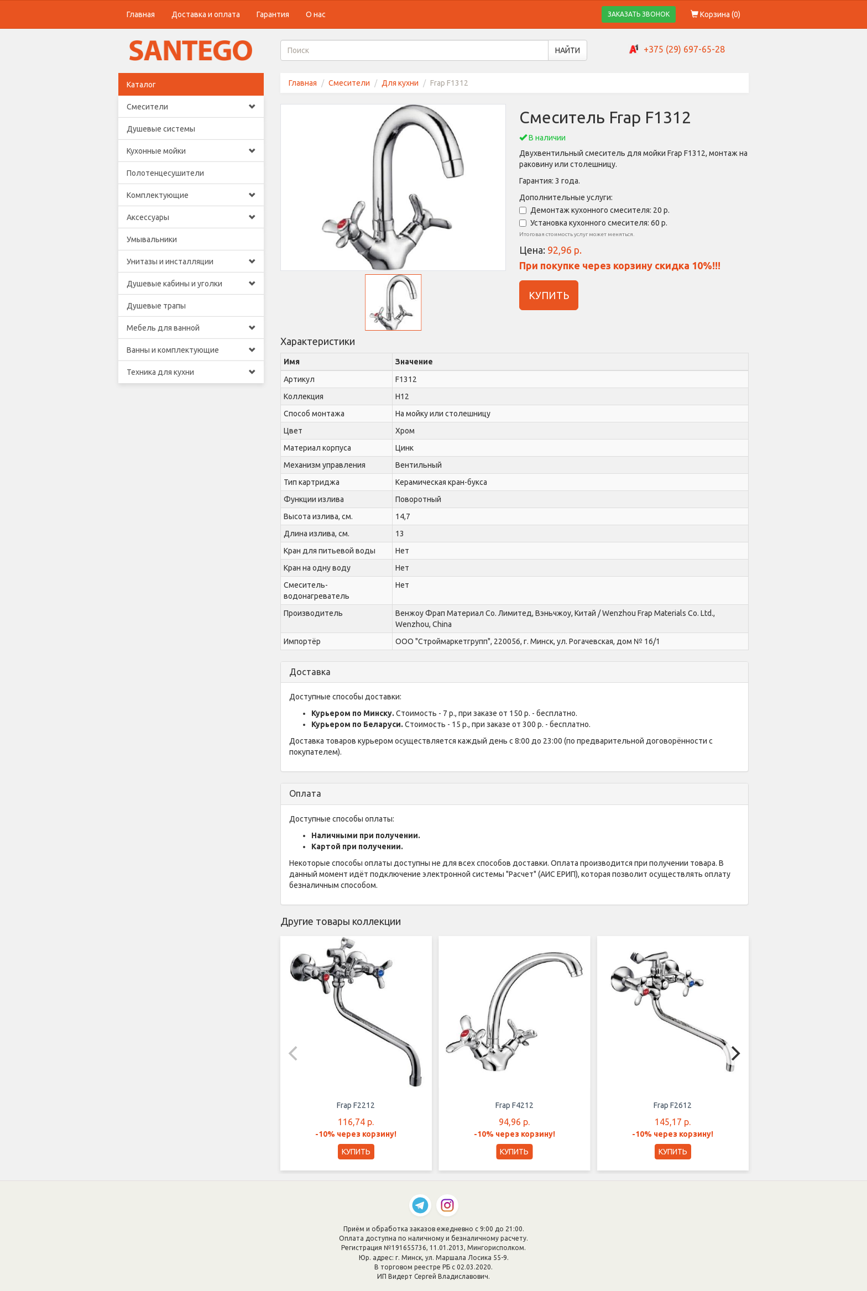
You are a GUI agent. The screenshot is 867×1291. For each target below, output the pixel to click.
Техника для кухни (191, 372)
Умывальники (152, 239)
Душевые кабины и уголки (191, 284)
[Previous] (295, 1053)
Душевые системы (161, 128)
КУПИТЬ (549, 295)
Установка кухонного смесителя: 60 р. (593, 222)
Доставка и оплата (205, 14)
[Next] (734, 1053)
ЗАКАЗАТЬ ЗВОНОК (639, 14)
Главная (141, 14)
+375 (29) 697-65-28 (684, 49)
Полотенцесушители (165, 173)
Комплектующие (191, 195)
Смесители (191, 107)
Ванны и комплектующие (191, 350)
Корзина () (715, 14)
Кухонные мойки (191, 151)
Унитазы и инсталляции (191, 261)
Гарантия (273, 14)
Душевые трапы (156, 305)
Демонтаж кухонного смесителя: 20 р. (594, 210)
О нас (316, 14)
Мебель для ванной (191, 328)
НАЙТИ (567, 50)
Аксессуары (191, 217)
